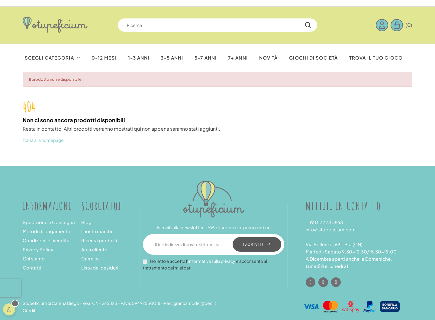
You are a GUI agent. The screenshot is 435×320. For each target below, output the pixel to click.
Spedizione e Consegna (49, 222)
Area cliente (94, 249)
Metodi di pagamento (46, 231)
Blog (86, 222)
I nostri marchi (96, 231)
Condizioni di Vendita (46, 240)
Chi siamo (34, 258)
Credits (30, 310)
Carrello (90, 258)
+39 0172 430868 (324, 222)
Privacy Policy (38, 249)
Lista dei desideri (99, 267)
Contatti (32, 267)
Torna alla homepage (43, 140)
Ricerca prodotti (99, 240)
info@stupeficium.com (331, 229)
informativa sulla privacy (211, 261)
